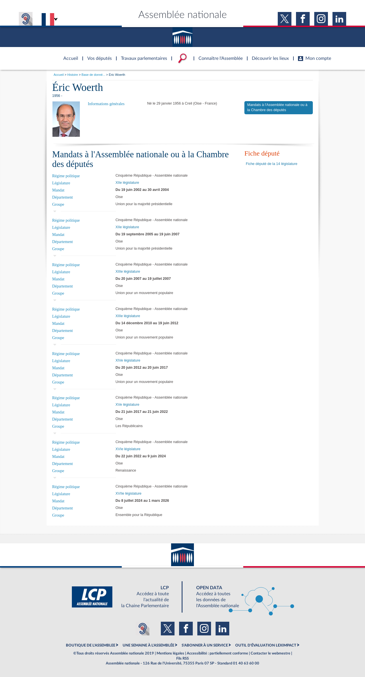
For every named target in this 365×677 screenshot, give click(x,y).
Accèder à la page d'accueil (69, 55)
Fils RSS (182, 658)
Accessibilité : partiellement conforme (217, 653)
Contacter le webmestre (270, 653)
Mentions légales (170, 653)
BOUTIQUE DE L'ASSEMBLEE (90, 645)
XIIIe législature (127, 272)
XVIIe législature (128, 493)
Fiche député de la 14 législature (271, 164)
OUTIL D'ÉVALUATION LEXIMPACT (265, 645)
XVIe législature (128, 449)
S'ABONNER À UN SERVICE (205, 645)
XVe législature (127, 405)
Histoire (72, 74)
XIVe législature (127, 360)
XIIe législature (127, 183)
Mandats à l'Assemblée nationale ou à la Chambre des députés (277, 107)
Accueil (59, 74)
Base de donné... (93, 74)
